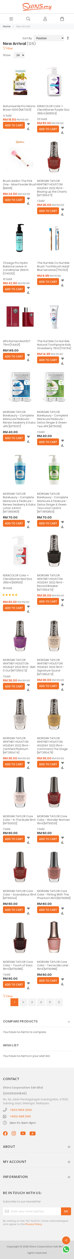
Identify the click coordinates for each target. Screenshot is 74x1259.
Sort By (27, 38)
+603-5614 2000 (21, 1110)
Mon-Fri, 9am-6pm (23, 1123)
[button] (28, 124)
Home (7, 26)
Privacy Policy (33, 1224)
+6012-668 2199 (20, 1116)
